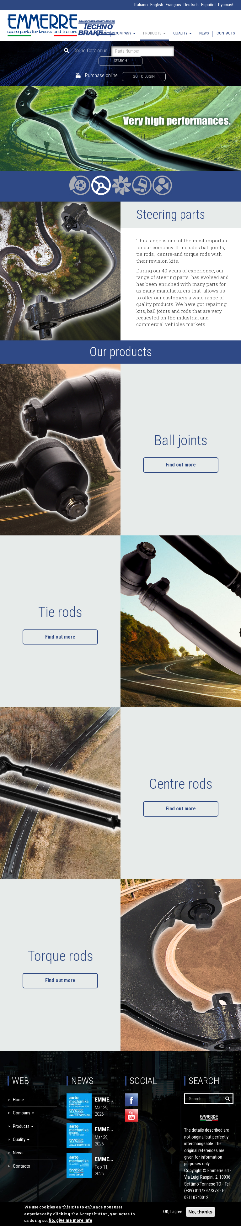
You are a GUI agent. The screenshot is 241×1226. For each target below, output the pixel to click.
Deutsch (191, 5)
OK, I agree (172, 1211)
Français (173, 5)
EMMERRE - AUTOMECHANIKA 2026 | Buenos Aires (105, 1159)
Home (102, 33)
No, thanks (201, 1211)
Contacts (226, 33)
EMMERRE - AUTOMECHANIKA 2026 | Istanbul (105, 1129)
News (204, 33)
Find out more (181, 465)
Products (154, 33)
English (156, 5)
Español (208, 5)
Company (125, 33)
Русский (225, 5)
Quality (182, 33)
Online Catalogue (85, 51)
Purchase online (97, 75)
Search (120, 61)
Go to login (144, 76)
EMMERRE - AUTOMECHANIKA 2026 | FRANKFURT (105, 1100)
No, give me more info (70, 1220)
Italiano (141, 5)
